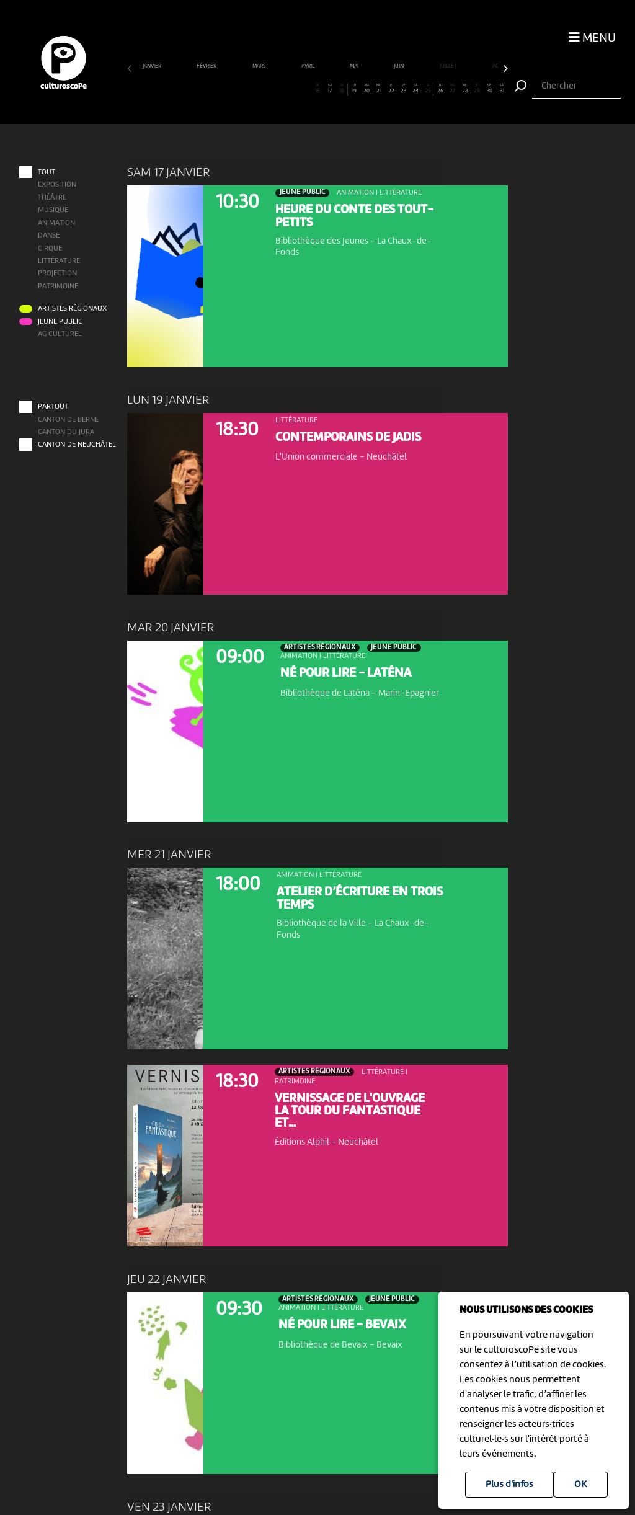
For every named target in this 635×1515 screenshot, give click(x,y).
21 (378, 89)
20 (366, 89)
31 (501, 89)
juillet (449, 66)
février (207, 66)
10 (243, 89)
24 (415, 89)
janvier (152, 66)
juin (399, 66)
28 (464, 89)
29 (476, 89)
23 (403, 89)
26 (440, 89)
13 (280, 89)
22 (391, 89)
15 (305, 89)
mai (355, 66)
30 (489, 89)
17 (329, 89)
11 (256, 89)
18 (341, 89)
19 (354, 89)
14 (292, 89)
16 (317, 89)
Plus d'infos (509, 1485)
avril (308, 66)
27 (452, 89)
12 (267, 89)
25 (427, 89)
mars (259, 66)
